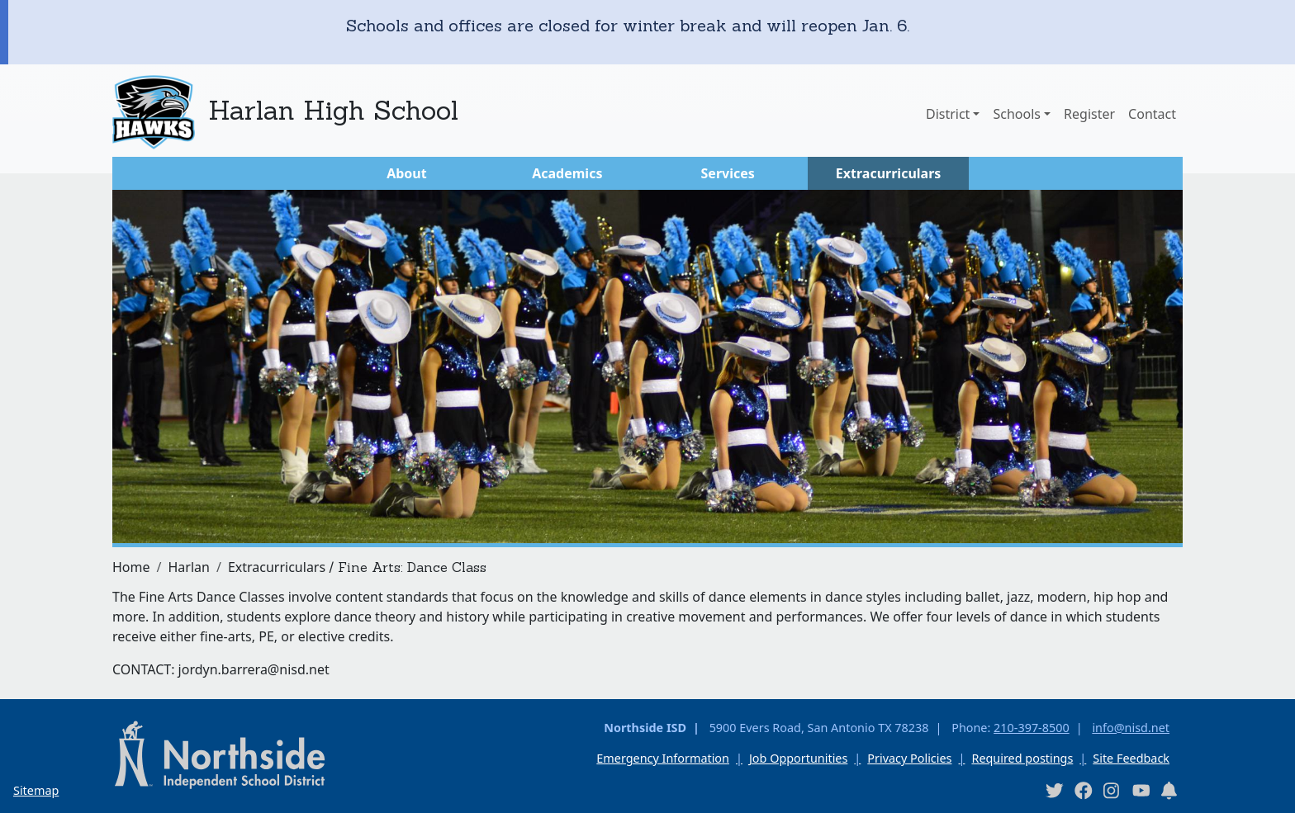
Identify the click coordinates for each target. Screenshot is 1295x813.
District (948, 114)
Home (131, 567)
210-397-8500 (1032, 727)
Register (1089, 114)
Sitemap (36, 790)
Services (728, 173)
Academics (567, 173)
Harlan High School (333, 110)
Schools (1017, 114)
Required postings (1022, 758)
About (407, 173)
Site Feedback (1131, 758)
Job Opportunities (798, 758)
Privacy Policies (909, 758)
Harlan (188, 567)
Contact (1152, 114)
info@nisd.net (1130, 727)
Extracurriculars (889, 173)
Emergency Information (662, 758)
